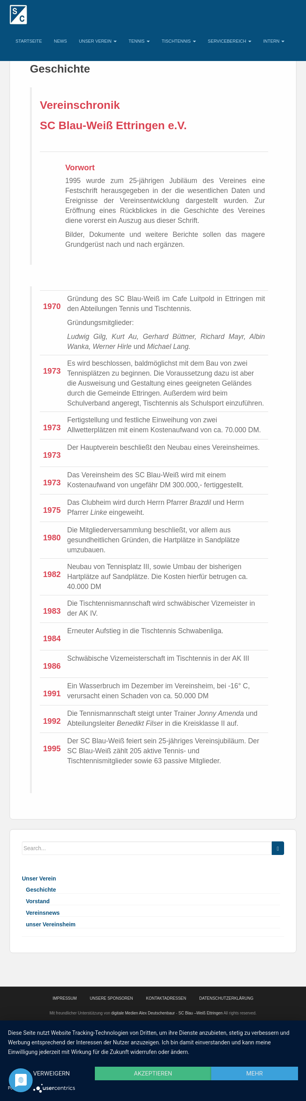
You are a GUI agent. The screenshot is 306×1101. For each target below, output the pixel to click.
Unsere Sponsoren (111, 998)
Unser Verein (98, 41)
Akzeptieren (153, 1073)
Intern (274, 41)
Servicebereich (229, 41)
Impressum (65, 998)
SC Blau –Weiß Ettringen (200, 1013)
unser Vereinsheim (51, 924)
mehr (254, 1073)
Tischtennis (179, 41)
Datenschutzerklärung (226, 998)
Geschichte (41, 889)
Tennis (139, 41)
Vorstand (38, 901)
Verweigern (51, 1073)
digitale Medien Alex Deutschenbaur (143, 1013)
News (60, 41)
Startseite (29, 41)
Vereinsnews (43, 913)
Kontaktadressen (166, 998)
